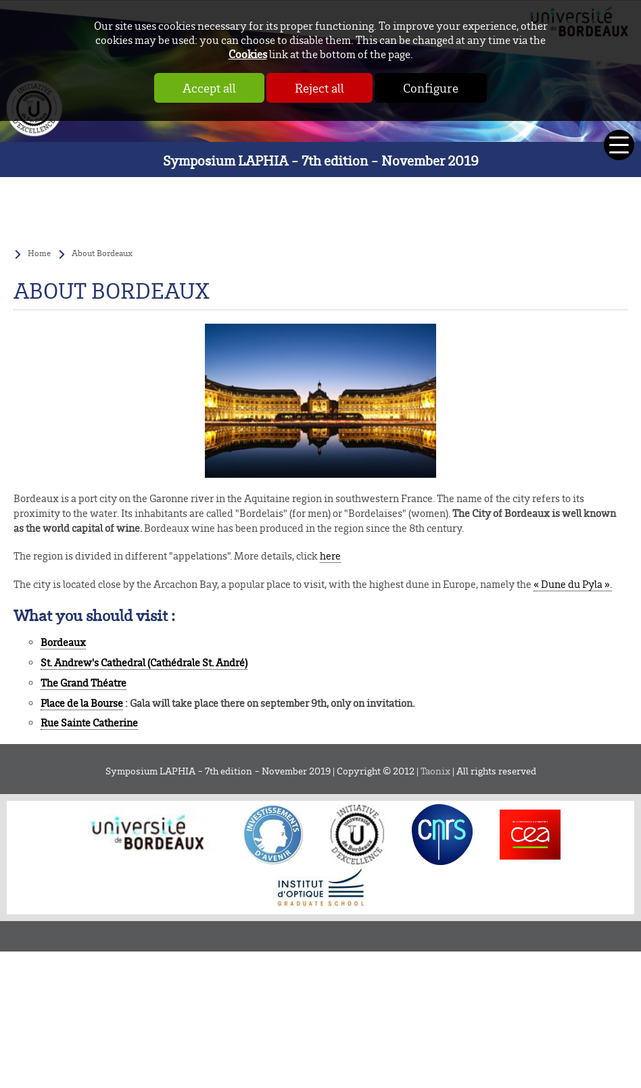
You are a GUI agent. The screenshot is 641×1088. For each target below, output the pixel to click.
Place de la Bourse (82, 703)
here (330, 555)
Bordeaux (63, 642)
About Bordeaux (102, 252)
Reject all (319, 88)
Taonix (435, 770)
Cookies (248, 54)
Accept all (209, 88)
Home (39, 252)
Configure (430, 88)
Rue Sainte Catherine (89, 722)
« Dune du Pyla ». (572, 584)
